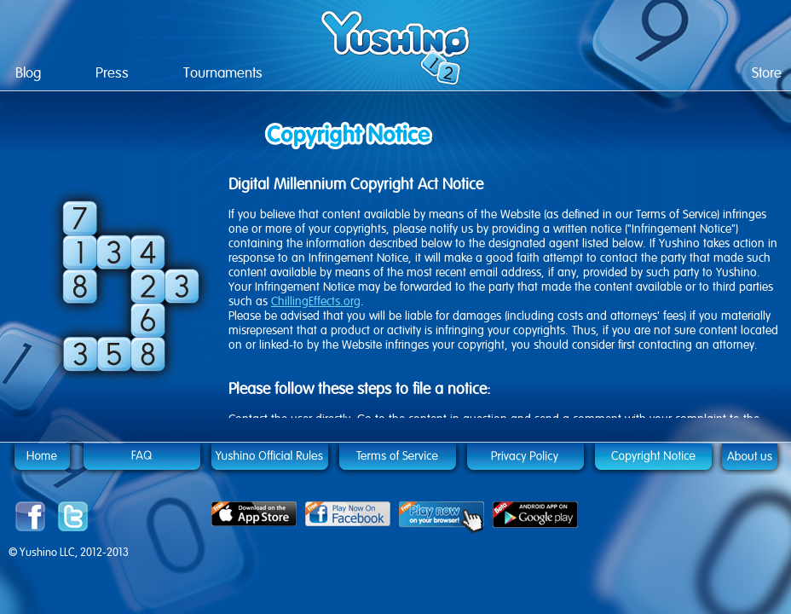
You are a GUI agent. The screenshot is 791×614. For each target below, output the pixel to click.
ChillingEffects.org (316, 301)
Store (767, 73)
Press (112, 73)
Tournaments (223, 73)
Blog (28, 73)
